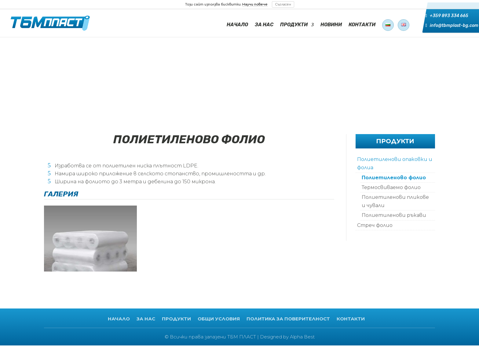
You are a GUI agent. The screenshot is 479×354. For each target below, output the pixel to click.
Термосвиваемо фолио (391, 187)
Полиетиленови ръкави (394, 215)
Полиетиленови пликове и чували (395, 201)
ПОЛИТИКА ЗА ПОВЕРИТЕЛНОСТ (288, 319)
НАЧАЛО (237, 25)
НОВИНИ (331, 25)
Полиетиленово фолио (394, 178)
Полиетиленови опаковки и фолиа (394, 163)
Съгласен (283, 4)
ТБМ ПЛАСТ (241, 337)
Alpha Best (302, 337)
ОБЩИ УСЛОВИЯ (219, 319)
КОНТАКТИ (362, 25)
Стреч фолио (375, 225)
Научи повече (255, 4)
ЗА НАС (264, 25)
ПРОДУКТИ (294, 25)
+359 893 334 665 (445, 17)
